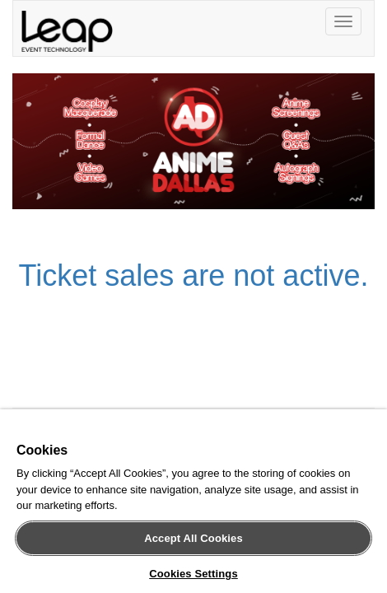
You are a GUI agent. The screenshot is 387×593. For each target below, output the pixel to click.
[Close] (366, 433)
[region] (193, 504)
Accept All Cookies (193, 538)
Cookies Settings (193, 573)
